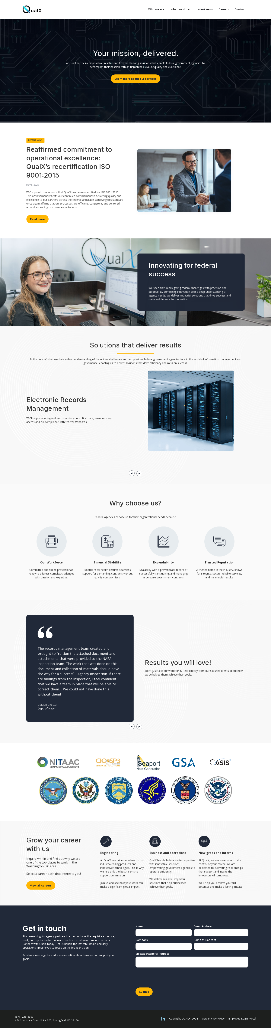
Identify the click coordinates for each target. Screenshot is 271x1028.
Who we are (156, 9)
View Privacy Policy (213, 1018)
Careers (224, 9)
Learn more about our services (135, 78)
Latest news (205, 9)
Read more (39, 219)
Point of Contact (205, 940)
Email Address (203, 926)
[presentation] (164, 978)
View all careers (41, 884)
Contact (240, 9)
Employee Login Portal (242, 1018)
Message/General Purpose (152, 953)
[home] (32, 9)
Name (139, 926)
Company (142, 940)
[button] (180, 9)
